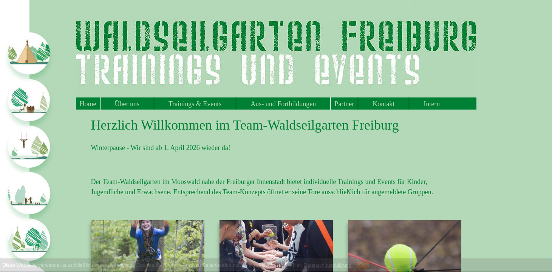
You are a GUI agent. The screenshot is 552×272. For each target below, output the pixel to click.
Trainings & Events (195, 104)
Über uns (127, 104)
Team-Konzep (242, 192)
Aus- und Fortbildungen (283, 104)
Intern (432, 104)
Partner (344, 104)
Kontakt (383, 104)
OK (362, 265)
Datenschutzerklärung (327, 265)
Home (88, 104)
